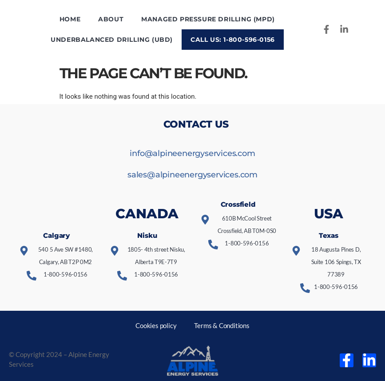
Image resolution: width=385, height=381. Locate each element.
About (110, 19)
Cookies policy (155, 325)
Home (70, 19)
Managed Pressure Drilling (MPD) (208, 19)
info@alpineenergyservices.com (192, 153)
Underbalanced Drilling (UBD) (112, 40)
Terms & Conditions (221, 325)
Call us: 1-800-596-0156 (233, 40)
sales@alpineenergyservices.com (192, 175)
